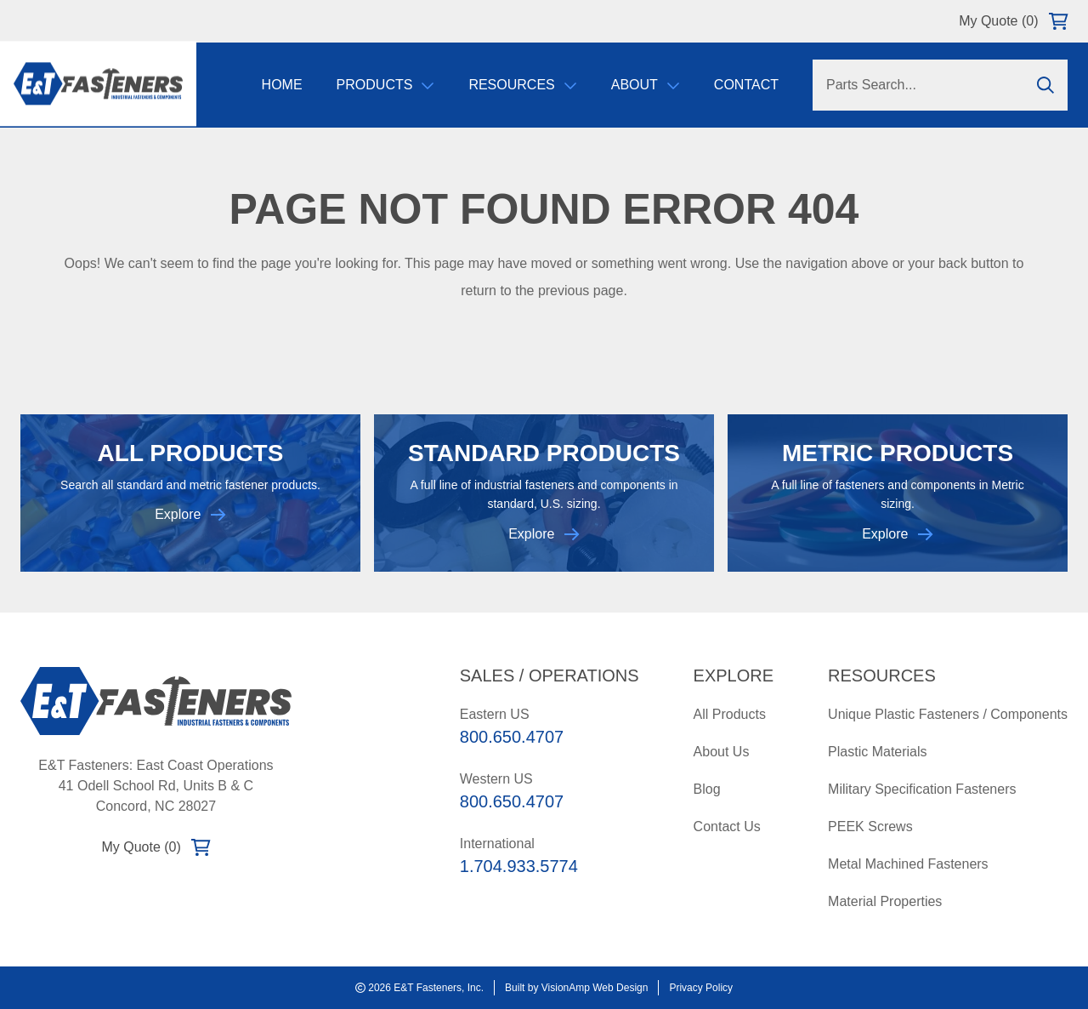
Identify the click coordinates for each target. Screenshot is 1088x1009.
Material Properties (885, 901)
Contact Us (727, 826)
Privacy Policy (701, 988)
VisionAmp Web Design (595, 988)
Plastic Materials (877, 751)
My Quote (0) (1013, 21)
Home (282, 84)
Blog (707, 789)
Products (386, 84)
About (645, 84)
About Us (722, 751)
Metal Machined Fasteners (908, 864)
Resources (522, 84)
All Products (730, 714)
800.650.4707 (512, 737)
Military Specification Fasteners (922, 789)
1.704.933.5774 (519, 866)
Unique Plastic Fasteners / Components (948, 714)
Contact (746, 84)
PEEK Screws (870, 826)
